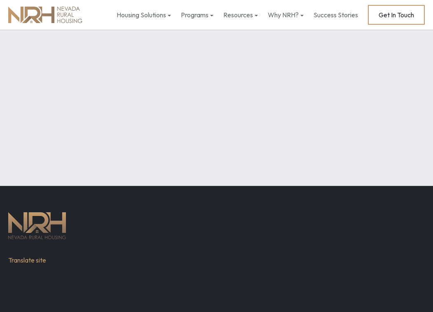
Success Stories (336, 15)
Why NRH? (283, 15)
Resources (238, 15)
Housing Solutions (141, 15)
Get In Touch (396, 15)
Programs (194, 15)
